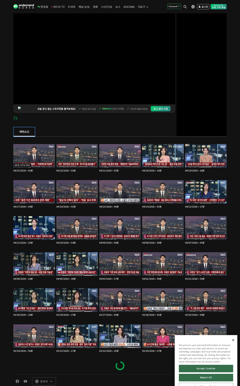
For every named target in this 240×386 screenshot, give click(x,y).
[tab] (24, 123)
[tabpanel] (120, 247)
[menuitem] (42, 6)
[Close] (233, 354)
